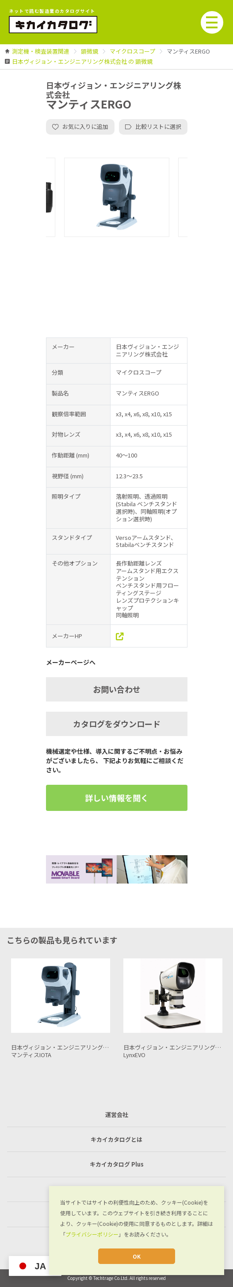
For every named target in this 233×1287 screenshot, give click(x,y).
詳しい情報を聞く (117, 797)
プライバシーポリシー (91, 1234)
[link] (40, 51)
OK (137, 1256)
